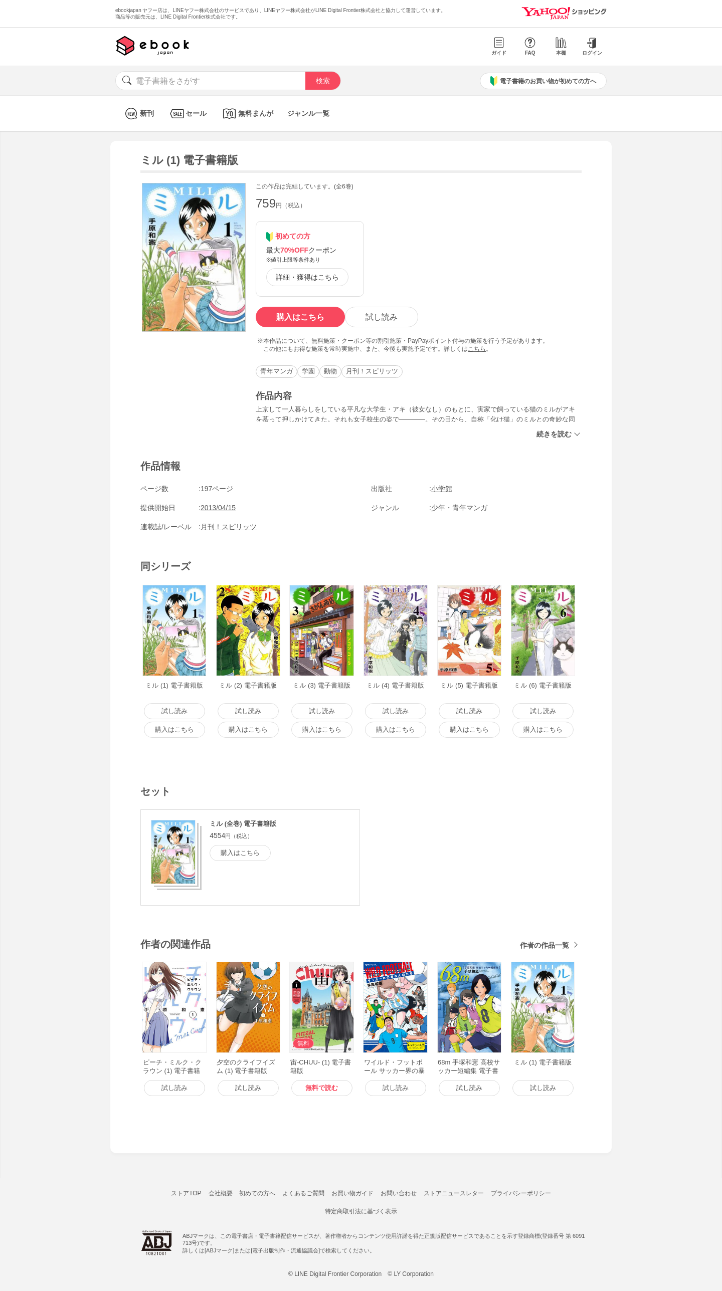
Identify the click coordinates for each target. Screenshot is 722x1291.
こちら (477, 348)
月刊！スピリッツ (372, 371)
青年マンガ (276, 371)
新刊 (138, 113)
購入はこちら (300, 317)
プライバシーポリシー (521, 1193)
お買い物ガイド (352, 1193)
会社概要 (221, 1193)
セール (187, 113)
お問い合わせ (399, 1193)
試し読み (382, 317)
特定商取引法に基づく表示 (361, 1211)
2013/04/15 (218, 508)
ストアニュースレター (454, 1193)
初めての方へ (257, 1193)
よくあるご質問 (303, 1193)
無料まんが (247, 113)
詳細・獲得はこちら (307, 277)
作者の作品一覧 (544, 945)
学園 (308, 371)
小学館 (441, 489)
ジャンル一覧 (308, 113)
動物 (330, 371)
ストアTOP (186, 1193)
